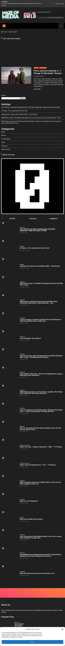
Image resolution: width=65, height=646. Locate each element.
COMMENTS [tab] (50, 218)
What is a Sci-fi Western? (29, 501)
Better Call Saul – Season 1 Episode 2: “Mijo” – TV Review (41, 447)
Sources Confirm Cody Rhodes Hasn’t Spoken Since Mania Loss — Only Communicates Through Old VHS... (41, 410)
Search (3, 95)
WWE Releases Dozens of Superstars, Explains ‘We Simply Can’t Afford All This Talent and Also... (41, 392)
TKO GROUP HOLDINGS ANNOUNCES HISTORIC (19, 626)
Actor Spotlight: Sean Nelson (30, 338)
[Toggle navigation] (4, 26)
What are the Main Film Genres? (31, 519)
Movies (3, 135)
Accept (32, 642)
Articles (22, 227)
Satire (3, 142)
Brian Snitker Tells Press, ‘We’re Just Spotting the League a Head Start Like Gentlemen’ (41, 374)
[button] (62, 629)
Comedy (22, 246)
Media (36, 67)
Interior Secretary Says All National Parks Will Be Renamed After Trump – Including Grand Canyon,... (41, 356)
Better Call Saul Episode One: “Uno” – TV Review (38, 465)
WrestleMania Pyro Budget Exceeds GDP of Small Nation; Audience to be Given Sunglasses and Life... (40, 555)
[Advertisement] (32, 56)
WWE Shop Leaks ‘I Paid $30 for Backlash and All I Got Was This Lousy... (41, 284)
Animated (22, 571)
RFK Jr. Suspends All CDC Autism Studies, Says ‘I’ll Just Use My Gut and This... (40, 428)
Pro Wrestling (5, 139)
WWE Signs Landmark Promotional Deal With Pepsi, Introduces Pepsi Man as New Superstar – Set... (39, 302)
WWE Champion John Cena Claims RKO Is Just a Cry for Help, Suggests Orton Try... (40, 483)
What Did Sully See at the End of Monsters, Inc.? (37, 573)
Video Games (5, 149)
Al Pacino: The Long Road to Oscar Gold (14, 111)
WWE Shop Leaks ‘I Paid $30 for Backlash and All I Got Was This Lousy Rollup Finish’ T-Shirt (31, 118)
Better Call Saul (25, 445)
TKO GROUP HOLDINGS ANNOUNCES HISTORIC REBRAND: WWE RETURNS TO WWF (30, 107)
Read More (38, 89)
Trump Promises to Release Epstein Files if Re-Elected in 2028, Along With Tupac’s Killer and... (40, 320)
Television (43, 67)
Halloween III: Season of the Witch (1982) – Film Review (19, 114)
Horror (22, 264)
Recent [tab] (8, 218)
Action (22, 517)
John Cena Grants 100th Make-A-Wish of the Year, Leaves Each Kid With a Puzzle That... (40, 537)
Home (5, 32)
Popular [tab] (29, 218)
